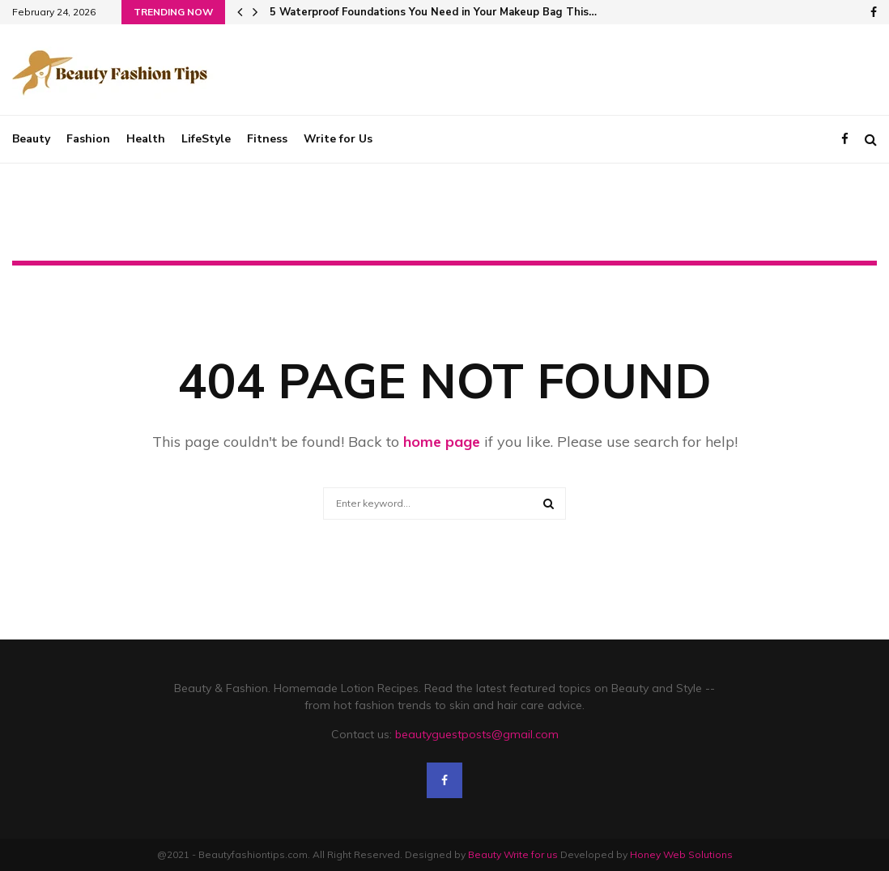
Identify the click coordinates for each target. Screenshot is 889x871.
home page (441, 441)
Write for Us (338, 139)
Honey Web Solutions (681, 854)
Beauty (31, 139)
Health (145, 139)
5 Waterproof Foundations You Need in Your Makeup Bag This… (433, 12)
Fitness (267, 139)
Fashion (88, 139)
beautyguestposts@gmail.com (477, 734)
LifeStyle (206, 139)
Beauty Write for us (513, 854)
